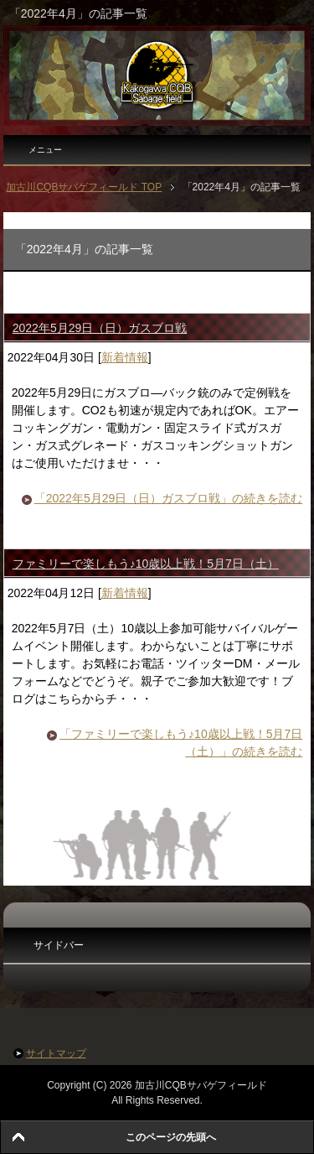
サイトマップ (56, 1053)
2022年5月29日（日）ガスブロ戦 (100, 328)
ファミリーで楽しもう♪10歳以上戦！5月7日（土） (146, 563)
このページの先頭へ (171, 1137)
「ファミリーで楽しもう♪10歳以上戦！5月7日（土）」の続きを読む (180, 742)
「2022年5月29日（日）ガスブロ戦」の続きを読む (168, 498)
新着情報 (124, 357)
